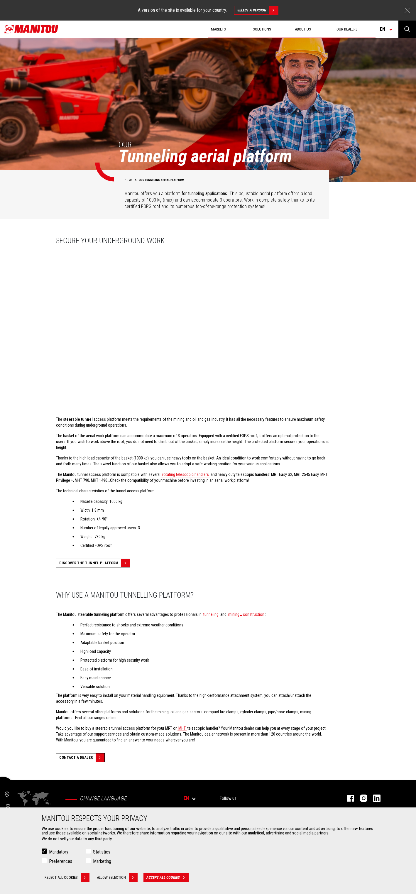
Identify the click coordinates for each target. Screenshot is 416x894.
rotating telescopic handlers (185, 474)
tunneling (211, 614)
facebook (347, 798)
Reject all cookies (67, 877)
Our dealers (347, 29)
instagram (360, 798)
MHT (182, 728)
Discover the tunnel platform (94, 563)
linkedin (374, 798)
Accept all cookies (167, 877)
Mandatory (58, 852)
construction (253, 614)
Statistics (101, 852)
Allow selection (117, 877)
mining (233, 614)
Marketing (102, 861)
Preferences (60, 861)
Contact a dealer (81, 757)
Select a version (257, 10)
